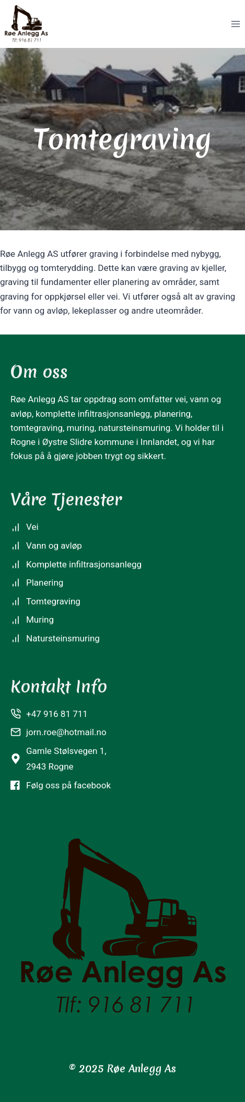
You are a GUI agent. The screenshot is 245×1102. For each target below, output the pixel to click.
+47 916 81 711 (57, 714)
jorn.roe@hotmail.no (66, 732)
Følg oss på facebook (68, 785)
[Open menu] (235, 24)
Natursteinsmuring (63, 638)
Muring (40, 619)
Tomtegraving (53, 601)
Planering (44, 582)
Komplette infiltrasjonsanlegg (84, 564)
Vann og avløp (54, 545)
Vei (32, 527)
